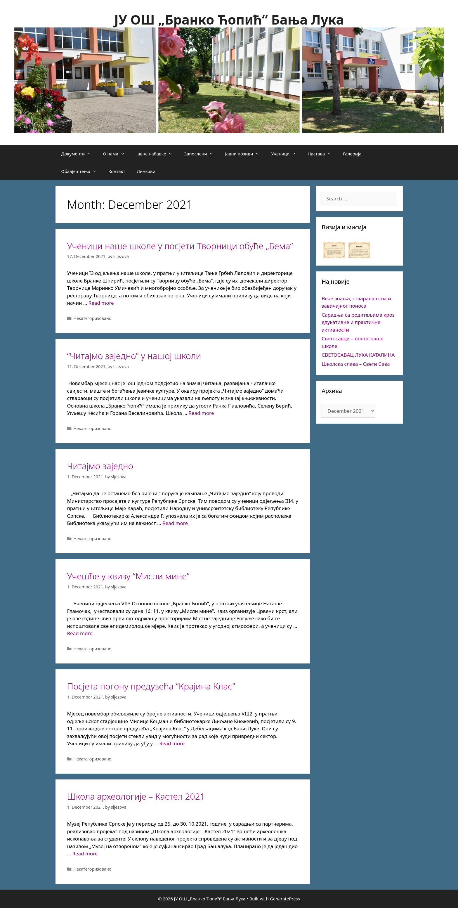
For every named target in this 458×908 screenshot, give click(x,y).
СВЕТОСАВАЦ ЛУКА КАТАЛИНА (358, 354)
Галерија (352, 154)
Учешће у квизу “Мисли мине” (128, 576)
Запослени (201, 153)
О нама (117, 153)
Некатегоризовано (92, 318)
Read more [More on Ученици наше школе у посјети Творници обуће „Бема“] (101, 302)
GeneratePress (285, 899)
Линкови (146, 171)
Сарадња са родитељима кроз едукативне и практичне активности (358, 322)
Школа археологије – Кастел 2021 (136, 796)
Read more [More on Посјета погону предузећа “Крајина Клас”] (172, 743)
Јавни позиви (245, 153)
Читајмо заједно (100, 466)
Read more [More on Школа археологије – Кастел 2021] (85, 853)
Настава (322, 153)
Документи (79, 153)
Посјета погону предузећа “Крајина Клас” (151, 686)
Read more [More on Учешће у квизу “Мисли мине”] (80, 633)
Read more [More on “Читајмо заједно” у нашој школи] (201, 413)
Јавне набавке (157, 153)
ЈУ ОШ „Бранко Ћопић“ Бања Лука (229, 19)
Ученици (286, 153)
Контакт (116, 171)
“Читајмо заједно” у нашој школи (134, 356)
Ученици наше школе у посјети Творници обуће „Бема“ (180, 246)
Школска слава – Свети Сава (356, 364)
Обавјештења (82, 171)
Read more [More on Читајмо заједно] (175, 523)
